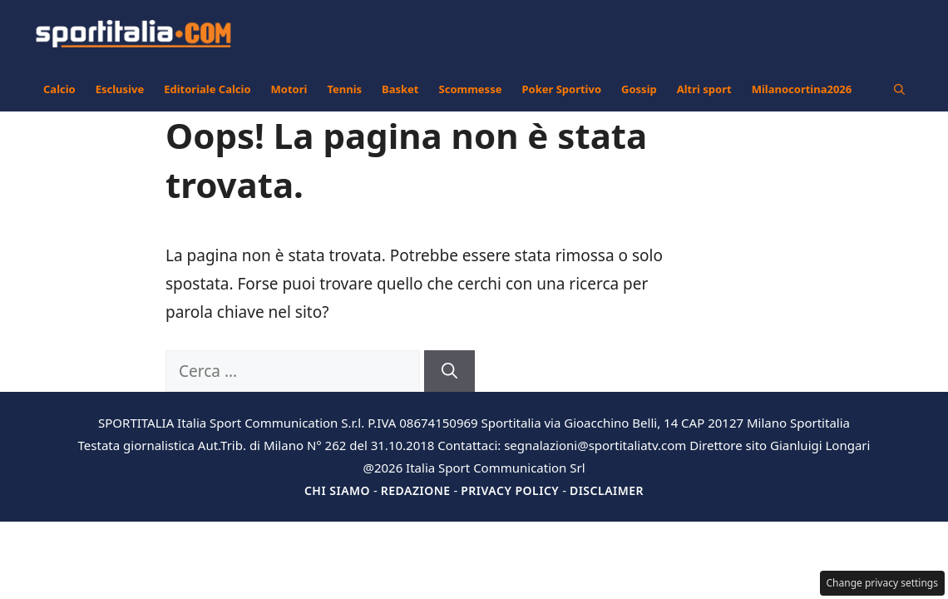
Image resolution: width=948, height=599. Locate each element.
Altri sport (704, 89)
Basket (400, 89)
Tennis (344, 89)
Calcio (59, 89)
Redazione (416, 490)
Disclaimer (607, 490)
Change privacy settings (883, 583)
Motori (289, 89)
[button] (899, 89)
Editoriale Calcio (207, 89)
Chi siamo (337, 490)
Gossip (639, 89)
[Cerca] (449, 371)
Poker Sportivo (561, 89)
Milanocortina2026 (802, 89)
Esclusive (120, 89)
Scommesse (470, 89)
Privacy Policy (510, 490)
